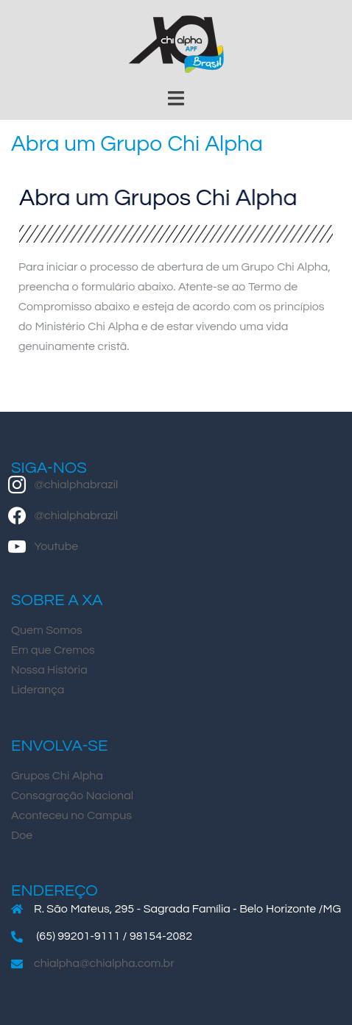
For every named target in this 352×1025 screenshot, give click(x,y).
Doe (21, 835)
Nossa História (49, 670)
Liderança (37, 690)
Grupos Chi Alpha (57, 776)
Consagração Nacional (72, 795)
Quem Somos (46, 630)
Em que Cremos (53, 650)
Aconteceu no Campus (71, 815)
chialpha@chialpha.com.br (104, 963)
